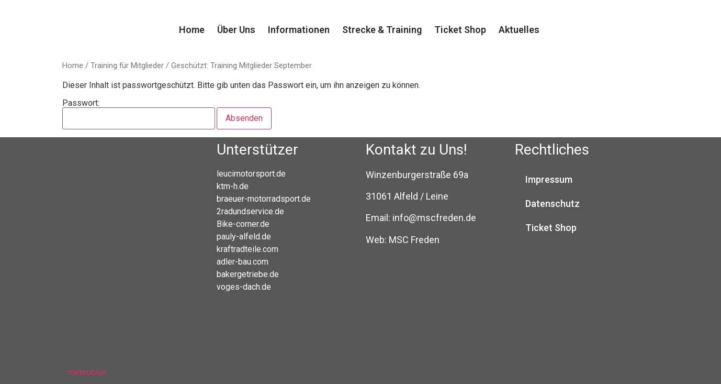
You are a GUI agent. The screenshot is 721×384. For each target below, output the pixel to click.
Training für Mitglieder (127, 65)
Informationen (299, 29)
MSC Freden (414, 239)
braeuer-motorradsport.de (264, 199)
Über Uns (236, 29)
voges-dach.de (244, 287)
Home (192, 29)
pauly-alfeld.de (244, 237)
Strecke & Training (382, 29)
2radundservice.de (250, 211)
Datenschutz (552, 203)
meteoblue (87, 372)
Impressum (548, 179)
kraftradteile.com (247, 249)
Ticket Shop (460, 29)
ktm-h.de (233, 186)
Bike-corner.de (243, 224)
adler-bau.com (242, 262)
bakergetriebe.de (248, 274)
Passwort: (138, 114)
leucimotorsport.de (251, 174)
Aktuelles (519, 29)
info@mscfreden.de (434, 217)
